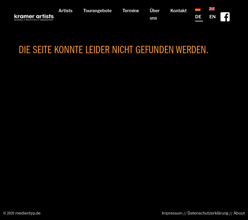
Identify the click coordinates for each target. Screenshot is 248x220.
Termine (130, 10)
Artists (65, 10)
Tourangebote (97, 10)
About (239, 213)
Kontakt (178, 10)
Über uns (155, 14)
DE (198, 13)
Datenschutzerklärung (207, 213)
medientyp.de (28, 213)
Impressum (172, 213)
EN (212, 13)
